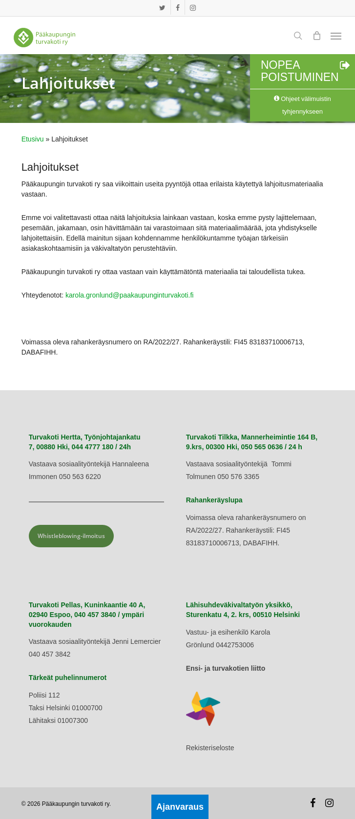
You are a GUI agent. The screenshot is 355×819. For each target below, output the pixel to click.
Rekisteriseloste (210, 748)
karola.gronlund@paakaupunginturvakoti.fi (129, 295)
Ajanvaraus (180, 807)
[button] (336, 35)
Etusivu (32, 139)
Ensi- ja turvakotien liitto (226, 668)
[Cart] (316, 35)
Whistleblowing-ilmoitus (71, 536)
